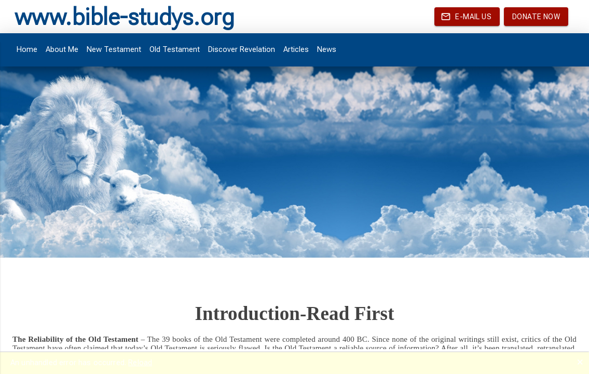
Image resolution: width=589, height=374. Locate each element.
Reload (140, 362)
